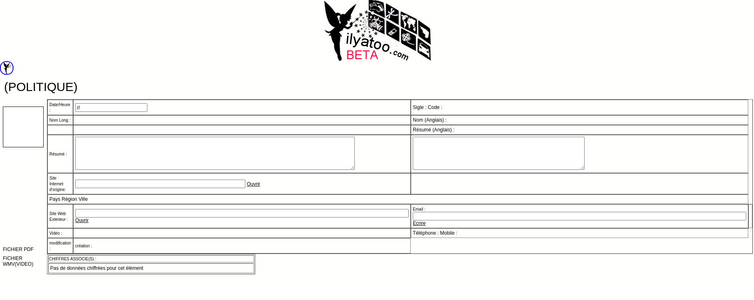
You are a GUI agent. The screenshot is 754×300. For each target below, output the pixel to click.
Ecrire (419, 229)
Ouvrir (253, 190)
